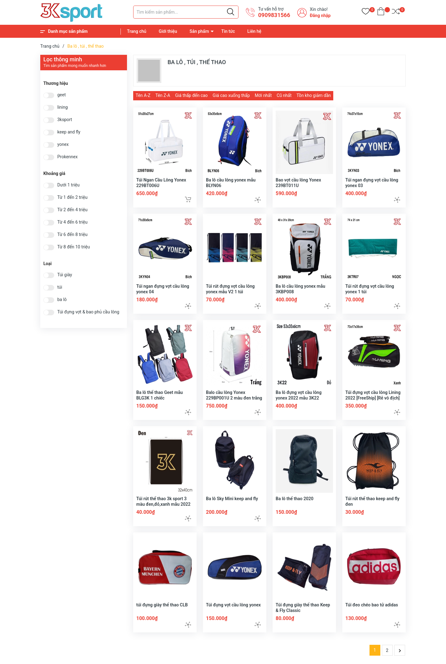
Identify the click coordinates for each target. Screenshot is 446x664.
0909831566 (274, 15)
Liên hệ (254, 31)
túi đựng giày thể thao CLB (162, 604)
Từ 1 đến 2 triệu (72, 197)
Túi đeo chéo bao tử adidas (371, 604)
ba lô (62, 299)
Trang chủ (136, 31)
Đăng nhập (320, 15)
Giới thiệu (168, 31)
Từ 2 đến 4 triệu (72, 210)
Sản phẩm (199, 31)
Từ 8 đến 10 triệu (73, 247)
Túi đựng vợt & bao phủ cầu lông (88, 312)
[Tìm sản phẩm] (185, 12)
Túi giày (64, 275)
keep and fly (68, 132)
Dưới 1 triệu (68, 185)
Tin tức (228, 31)
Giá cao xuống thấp (231, 95)
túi (59, 287)
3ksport (64, 119)
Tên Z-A (162, 95)
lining (62, 107)
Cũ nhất (284, 95)
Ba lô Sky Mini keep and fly (232, 498)
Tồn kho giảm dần (313, 95)
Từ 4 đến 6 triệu (72, 222)
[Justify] (230, 12)
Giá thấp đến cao (191, 95)
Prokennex (67, 157)
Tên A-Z (143, 95)
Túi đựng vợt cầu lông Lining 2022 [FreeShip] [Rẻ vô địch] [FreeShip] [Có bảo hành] (372, 398)
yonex (63, 144)
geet (61, 95)
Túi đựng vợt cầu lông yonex (233, 604)
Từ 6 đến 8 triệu (72, 234)
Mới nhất (263, 95)
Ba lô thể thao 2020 (294, 498)
